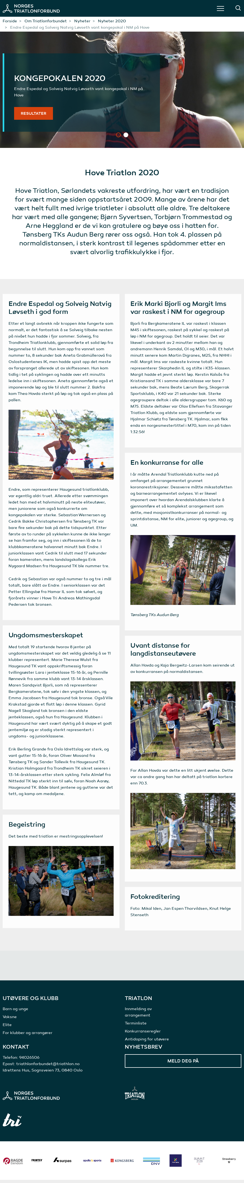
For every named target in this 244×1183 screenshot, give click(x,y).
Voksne (10, 1020)
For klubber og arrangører (27, 1035)
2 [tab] (125, 135)
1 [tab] (118, 135)
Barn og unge (15, 1012)
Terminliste (136, 1026)
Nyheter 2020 (112, 21)
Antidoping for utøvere (147, 1042)
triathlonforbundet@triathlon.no (48, 1067)
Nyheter (82, 21)
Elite (7, 1028)
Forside (10, 21)
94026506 (29, 1060)
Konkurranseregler (143, 1034)
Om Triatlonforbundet (45, 21)
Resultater (33, 113)
